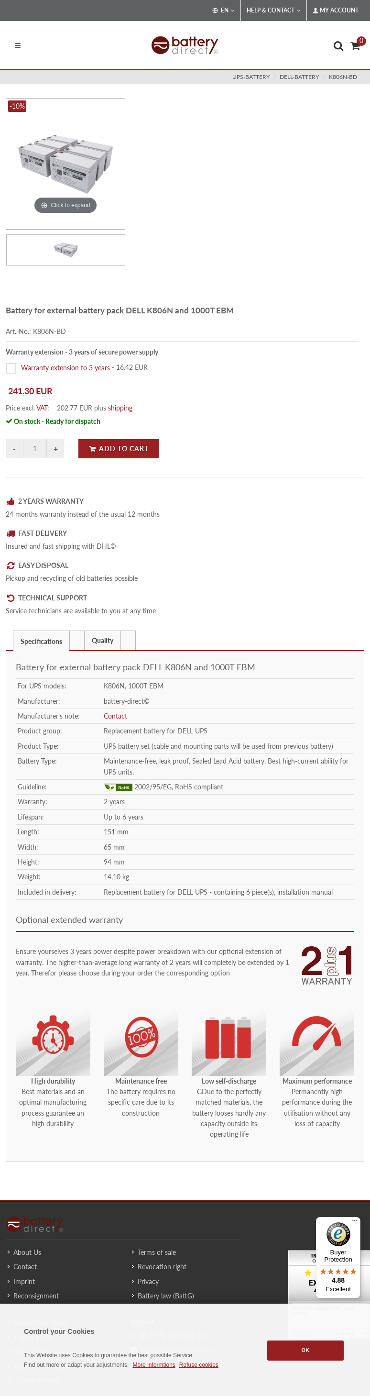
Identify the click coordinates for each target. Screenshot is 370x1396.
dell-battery (299, 76)
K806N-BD (343, 76)
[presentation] (77, 640)
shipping (120, 408)
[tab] (41, 640)
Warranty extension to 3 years (65, 367)
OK (306, 1350)
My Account (336, 10)
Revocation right (162, 1267)
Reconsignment (36, 1296)
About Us (27, 1252)
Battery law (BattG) (166, 1296)
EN (223, 10)
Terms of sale (157, 1252)
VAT (41, 408)
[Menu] (354, 1223)
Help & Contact (274, 10)
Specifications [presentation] (41, 641)
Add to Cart (119, 448)
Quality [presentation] (102, 640)
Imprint (24, 1281)
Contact (115, 716)
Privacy (148, 1281)
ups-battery (251, 76)
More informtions (153, 1365)
